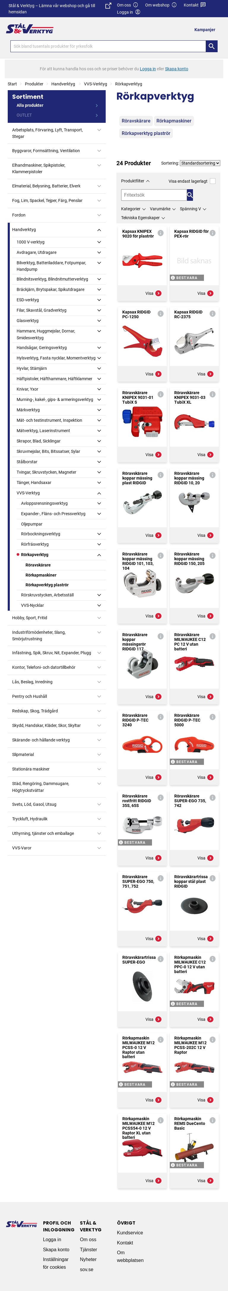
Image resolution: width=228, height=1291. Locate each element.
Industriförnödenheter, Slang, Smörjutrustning (39, 635)
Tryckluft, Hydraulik (30, 818)
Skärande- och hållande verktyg (41, 740)
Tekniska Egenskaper (140, 217)
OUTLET (24, 115)
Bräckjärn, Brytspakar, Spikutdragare (50, 289)
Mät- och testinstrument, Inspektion (49, 420)
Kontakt (195, 5)
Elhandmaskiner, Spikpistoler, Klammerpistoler (38, 168)
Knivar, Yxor (27, 389)
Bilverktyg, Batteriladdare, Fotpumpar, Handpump (51, 266)
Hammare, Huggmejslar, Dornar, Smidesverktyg (46, 334)
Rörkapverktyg (128, 84)
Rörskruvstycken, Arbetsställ (47, 595)
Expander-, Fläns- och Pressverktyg (53, 513)
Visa (153, 293)
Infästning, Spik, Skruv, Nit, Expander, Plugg (51, 652)
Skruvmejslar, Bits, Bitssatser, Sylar (48, 451)
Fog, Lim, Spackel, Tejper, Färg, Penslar (47, 200)
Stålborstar (27, 461)
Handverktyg (63, 84)
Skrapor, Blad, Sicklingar (39, 441)
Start (12, 84)
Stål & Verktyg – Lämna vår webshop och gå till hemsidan (60, 8)
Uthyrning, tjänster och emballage (43, 833)
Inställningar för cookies (56, 1263)
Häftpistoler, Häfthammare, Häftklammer (54, 378)
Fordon (19, 215)
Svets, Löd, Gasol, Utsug (34, 804)
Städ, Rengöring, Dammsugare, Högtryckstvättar (40, 786)
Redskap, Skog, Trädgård (35, 711)
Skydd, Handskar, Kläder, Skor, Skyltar (46, 725)
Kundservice (130, 1232)
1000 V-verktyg (31, 242)
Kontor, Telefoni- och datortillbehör (43, 667)
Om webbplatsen (130, 1256)
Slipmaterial (23, 754)
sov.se (86, 1269)
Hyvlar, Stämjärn (32, 368)
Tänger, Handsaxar (34, 482)
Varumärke (160, 208)
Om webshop (161, 5)
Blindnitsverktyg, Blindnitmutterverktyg (52, 279)
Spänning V (190, 208)
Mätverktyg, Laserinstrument (43, 430)
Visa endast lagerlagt (192, 181)
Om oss (127, 5)
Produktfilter (132, 181)
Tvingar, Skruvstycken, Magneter (46, 472)
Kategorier (130, 208)
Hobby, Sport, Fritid (29, 617)
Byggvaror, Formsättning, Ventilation (46, 150)
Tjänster (88, 1249)
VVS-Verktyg (95, 84)
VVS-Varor (21, 848)
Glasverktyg (28, 320)
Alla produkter (30, 105)
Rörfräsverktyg (35, 544)
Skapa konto (56, 1249)
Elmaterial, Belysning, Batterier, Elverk (46, 186)
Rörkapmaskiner (41, 575)
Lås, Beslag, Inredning (32, 681)
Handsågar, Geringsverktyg (42, 347)
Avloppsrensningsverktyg (44, 503)
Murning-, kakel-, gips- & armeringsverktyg (55, 399)
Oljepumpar (31, 524)
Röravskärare (38, 565)
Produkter (34, 84)
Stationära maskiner (31, 769)
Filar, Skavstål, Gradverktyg (41, 310)
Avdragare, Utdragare (36, 252)
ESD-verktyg (28, 299)
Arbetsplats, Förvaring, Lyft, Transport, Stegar (47, 133)
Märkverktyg (28, 409)
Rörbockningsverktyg (40, 533)
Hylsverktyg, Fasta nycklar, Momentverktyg (56, 358)
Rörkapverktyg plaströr (47, 584)
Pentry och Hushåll (29, 696)
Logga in (52, 1239)
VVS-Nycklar (32, 605)
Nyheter (88, 1259)
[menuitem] (206, 29)
